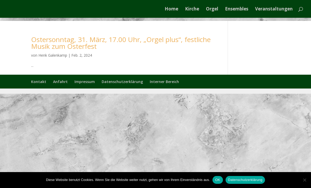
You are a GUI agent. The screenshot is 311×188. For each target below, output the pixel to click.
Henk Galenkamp (52, 55)
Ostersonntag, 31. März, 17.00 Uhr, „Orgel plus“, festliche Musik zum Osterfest (121, 43)
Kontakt (38, 81)
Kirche (192, 9)
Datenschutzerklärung (122, 81)
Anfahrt (60, 81)
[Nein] (304, 180)
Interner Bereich (164, 81)
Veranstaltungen (274, 9)
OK (217, 180)
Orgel (212, 9)
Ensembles (236, 9)
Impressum (84, 81)
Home (171, 9)
